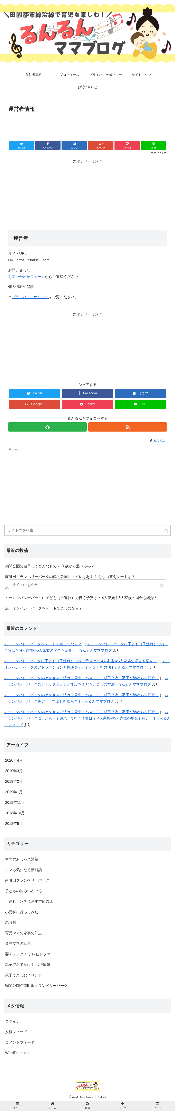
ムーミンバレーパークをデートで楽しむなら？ (43, 608)
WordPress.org (17, 1053)
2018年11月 (15, 803)
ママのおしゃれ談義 (21, 859)
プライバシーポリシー (30, 297)
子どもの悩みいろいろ (23, 891)
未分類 (10, 922)
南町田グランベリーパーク (27, 880)
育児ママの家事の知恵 (23, 933)
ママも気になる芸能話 (23, 870)
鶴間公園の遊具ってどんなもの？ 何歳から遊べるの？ (49, 566)
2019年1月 (14, 792)
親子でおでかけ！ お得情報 (27, 965)
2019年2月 (14, 781)
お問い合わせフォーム (26, 277)
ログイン (12, 1021)
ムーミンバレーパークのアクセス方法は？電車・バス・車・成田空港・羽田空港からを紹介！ (81, 678)
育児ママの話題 (18, 943)
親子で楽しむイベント (23, 975)
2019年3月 (14, 771)
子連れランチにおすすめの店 (29, 901)
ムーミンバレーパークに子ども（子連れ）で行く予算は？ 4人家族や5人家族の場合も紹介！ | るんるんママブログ (87, 718)
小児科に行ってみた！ (23, 912)
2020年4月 (14, 760)
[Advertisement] (87, 125)
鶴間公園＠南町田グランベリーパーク (36, 986)
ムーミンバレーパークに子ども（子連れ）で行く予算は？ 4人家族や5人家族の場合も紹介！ (81, 598)
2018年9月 (14, 824)
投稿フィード (16, 1032)
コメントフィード (20, 1042)
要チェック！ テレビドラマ (27, 954)
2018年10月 (15, 813)
